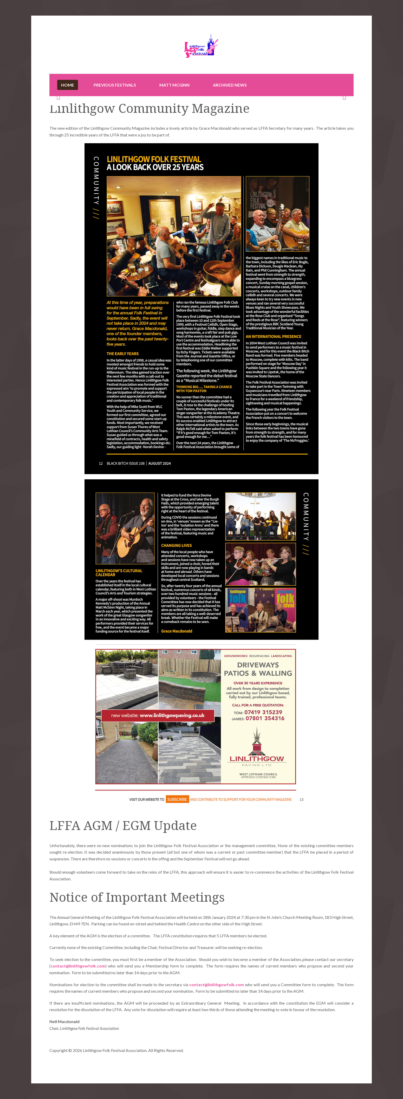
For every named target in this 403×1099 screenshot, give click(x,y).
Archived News (230, 84)
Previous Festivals (115, 84)
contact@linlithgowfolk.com (78, 965)
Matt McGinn (174, 84)
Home (67, 84)
